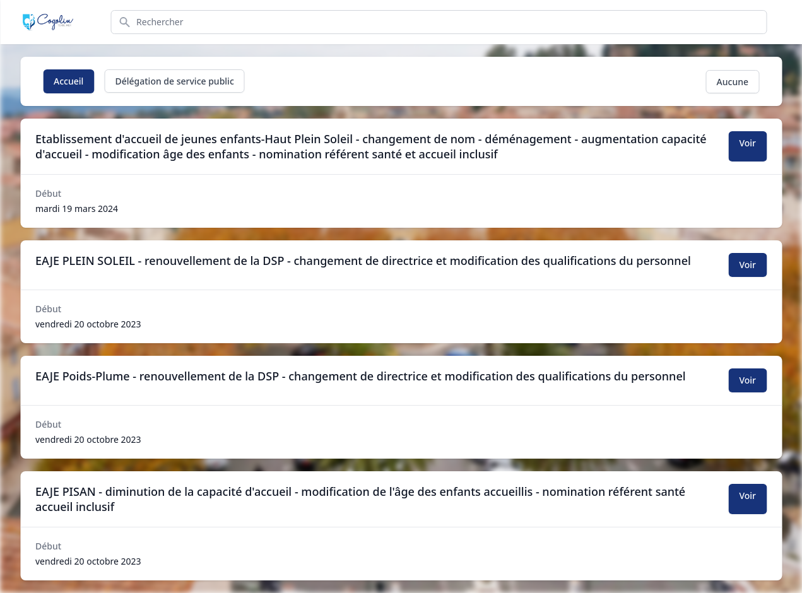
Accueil (68, 81)
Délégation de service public (174, 81)
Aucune (732, 82)
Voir (747, 143)
